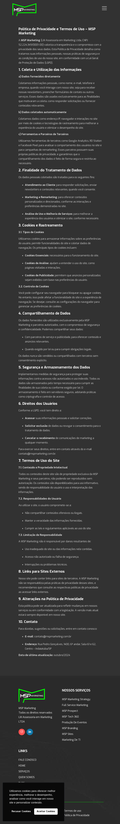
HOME (22, 765)
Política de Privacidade (77, 815)
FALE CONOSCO (27, 760)
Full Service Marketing (75, 705)
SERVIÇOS (24, 771)
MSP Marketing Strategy (76, 699)
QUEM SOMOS (27, 777)
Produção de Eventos (74, 722)
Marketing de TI (71, 739)
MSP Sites (67, 734)
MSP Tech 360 (70, 716)
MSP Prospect (70, 711)
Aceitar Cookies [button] (46, 811)
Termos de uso (72, 810)
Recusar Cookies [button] (21, 811)
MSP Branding (70, 728)
